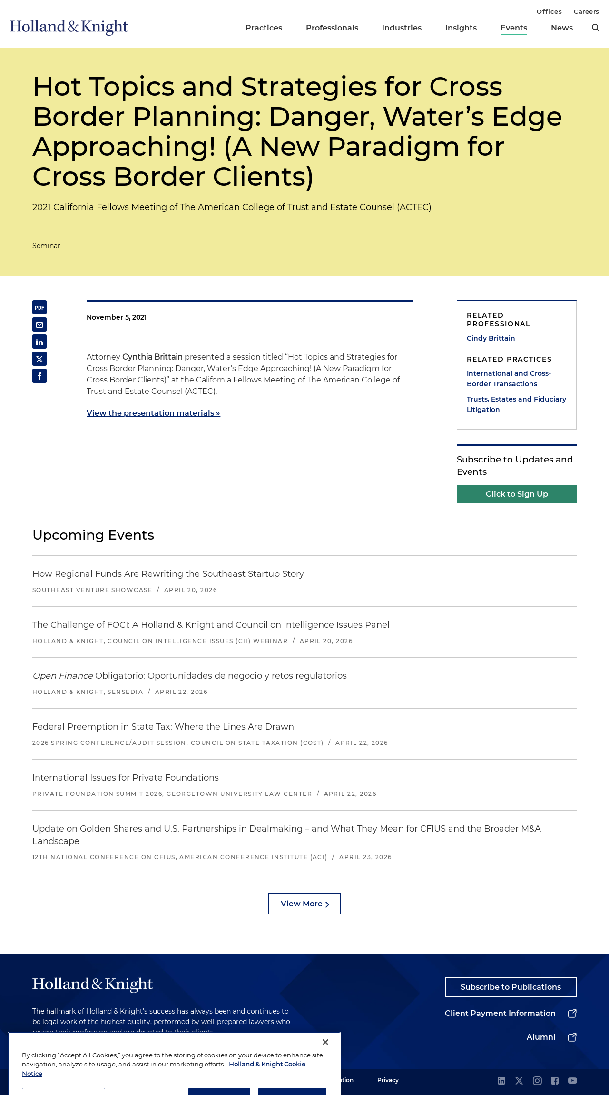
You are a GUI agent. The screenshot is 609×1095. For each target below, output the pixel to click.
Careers (586, 11)
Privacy (388, 1080)
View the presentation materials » (153, 413)
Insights (461, 27)
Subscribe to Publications (511, 987)
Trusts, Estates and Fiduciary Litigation (516, 404)
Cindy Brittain (491, 338)
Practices (264, 27)
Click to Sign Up (517, 494)
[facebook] (555, 1081)
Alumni (541, 1037)
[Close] (325, 1060)
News (562, 27)
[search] (595, 27)
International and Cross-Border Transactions (509, 378)
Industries (402, 27)
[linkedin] (501, 1081)
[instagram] (537, 1081)
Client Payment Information (500, 1013)
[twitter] (519, 1081)
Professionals (332, 27)
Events (514, 27)
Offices (549, 11)
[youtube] (572, 1081)
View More (302, 903)
